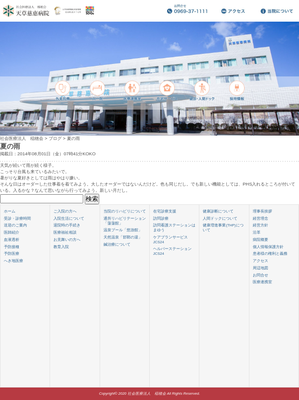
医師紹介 (11, 232)
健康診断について (218, 211)
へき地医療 (13, 261)
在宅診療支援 (164, 211)
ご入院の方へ (65, 211)
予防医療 (11, 253)
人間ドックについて (220, 218)
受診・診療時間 (17, 218)
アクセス (260, 261)
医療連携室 (262, 282)
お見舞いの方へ (66, 240)
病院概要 (260, 240)
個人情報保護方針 (268, 247)
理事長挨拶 (262, 211)
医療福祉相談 (65, 232)
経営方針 (260, 225)
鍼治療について (117, 244)
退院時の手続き (66, 225)
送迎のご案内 (15, 225)
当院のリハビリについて (125, 211)
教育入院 (61, 247)
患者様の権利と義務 (270, 253)
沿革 (256, 232)
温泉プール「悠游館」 (123, 230)
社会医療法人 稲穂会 (21, 138)
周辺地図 (260, 268)
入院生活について (68, 218)
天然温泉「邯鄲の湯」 (123, 237)
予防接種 (11, 247)
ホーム (9, 211)
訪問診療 (161, 218)
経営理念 (260, 218)
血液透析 (11, 240)
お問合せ (260, 275)
